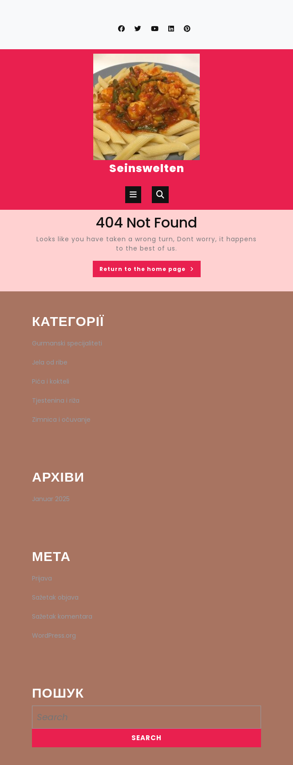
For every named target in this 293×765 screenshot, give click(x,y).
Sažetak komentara (62, 616)
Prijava (42, 578)
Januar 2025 (51, 498)
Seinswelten (146, 168)
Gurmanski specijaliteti (67, 343)
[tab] (133, 194)
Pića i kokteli (50, 381)
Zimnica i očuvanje (61, 419)
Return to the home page (150, 270)
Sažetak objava (55, 597)
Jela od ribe (49, 362)
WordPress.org (54, 635)
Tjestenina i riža (55, 400)
